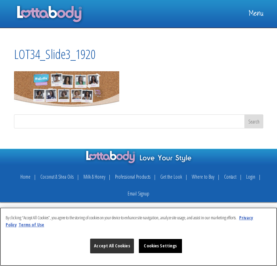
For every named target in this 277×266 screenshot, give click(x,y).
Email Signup (138, 193)
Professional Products (132, 176)
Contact (230, 176)
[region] (138, 236)
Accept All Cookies (112, 245)
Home (25, 176)
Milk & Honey (94, 176)
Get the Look (171, 176)
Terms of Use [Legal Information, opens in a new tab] (31, 224)
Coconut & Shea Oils (57, 176)
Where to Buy (203, 176)
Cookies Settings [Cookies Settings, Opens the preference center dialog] (160, 245)
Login (250, 176)
